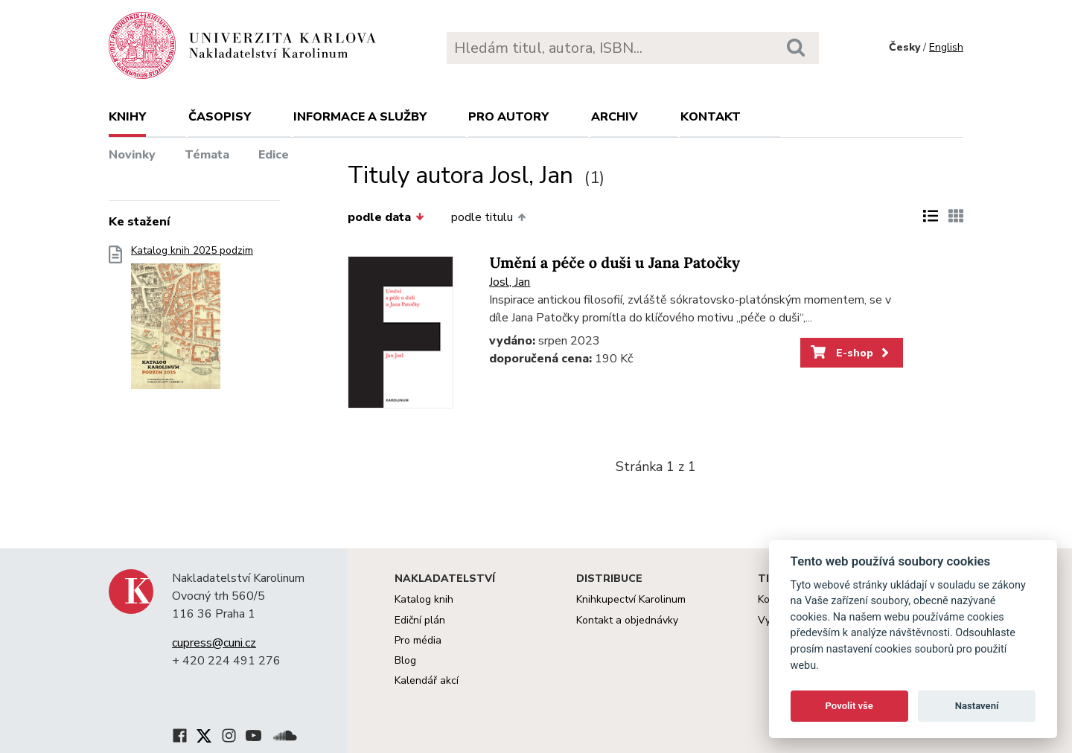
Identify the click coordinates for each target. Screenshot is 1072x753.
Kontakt (710, 117)
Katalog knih (424, 599)
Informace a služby (360, 117)
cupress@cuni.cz (214, 643)
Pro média (418, 640)
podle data (386, 217)
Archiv (614, 117)
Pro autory (508, 117)
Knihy (127, 117)
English (946, 47)
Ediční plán (420, 620)
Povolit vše (849, 705)
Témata (207, 155)
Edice (273, 155)
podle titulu (488, 217)
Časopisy (219, 117)
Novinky (132, 155)
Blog (405, 660)
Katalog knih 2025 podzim (192, 322)
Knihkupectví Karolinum (631, 599)
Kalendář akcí (427, 680)
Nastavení (977, 705)
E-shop (851, 352)
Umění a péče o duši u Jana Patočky (614, 263)
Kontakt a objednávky (627, 620)
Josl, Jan (509, 282)
